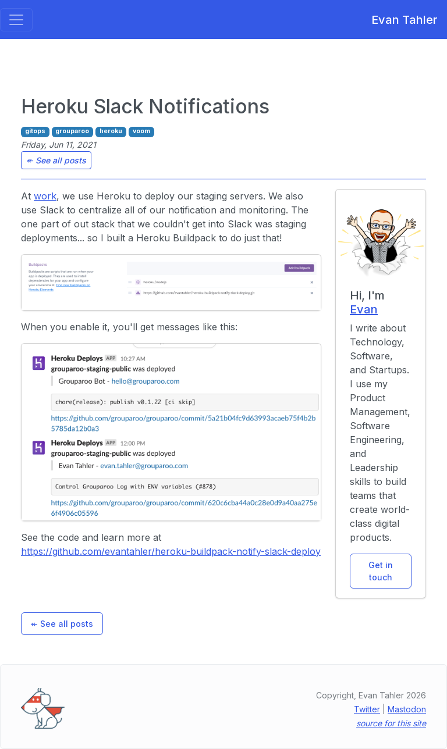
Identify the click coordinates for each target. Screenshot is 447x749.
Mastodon (407, 709)
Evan (364, 309)
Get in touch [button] (380, 571)
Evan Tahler (400, 20)
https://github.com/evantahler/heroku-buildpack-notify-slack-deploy (171, 551)
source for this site (391, 723)
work (45, 196)
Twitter (367, 709)
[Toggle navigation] (16, 19)
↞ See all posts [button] (56, 160)
